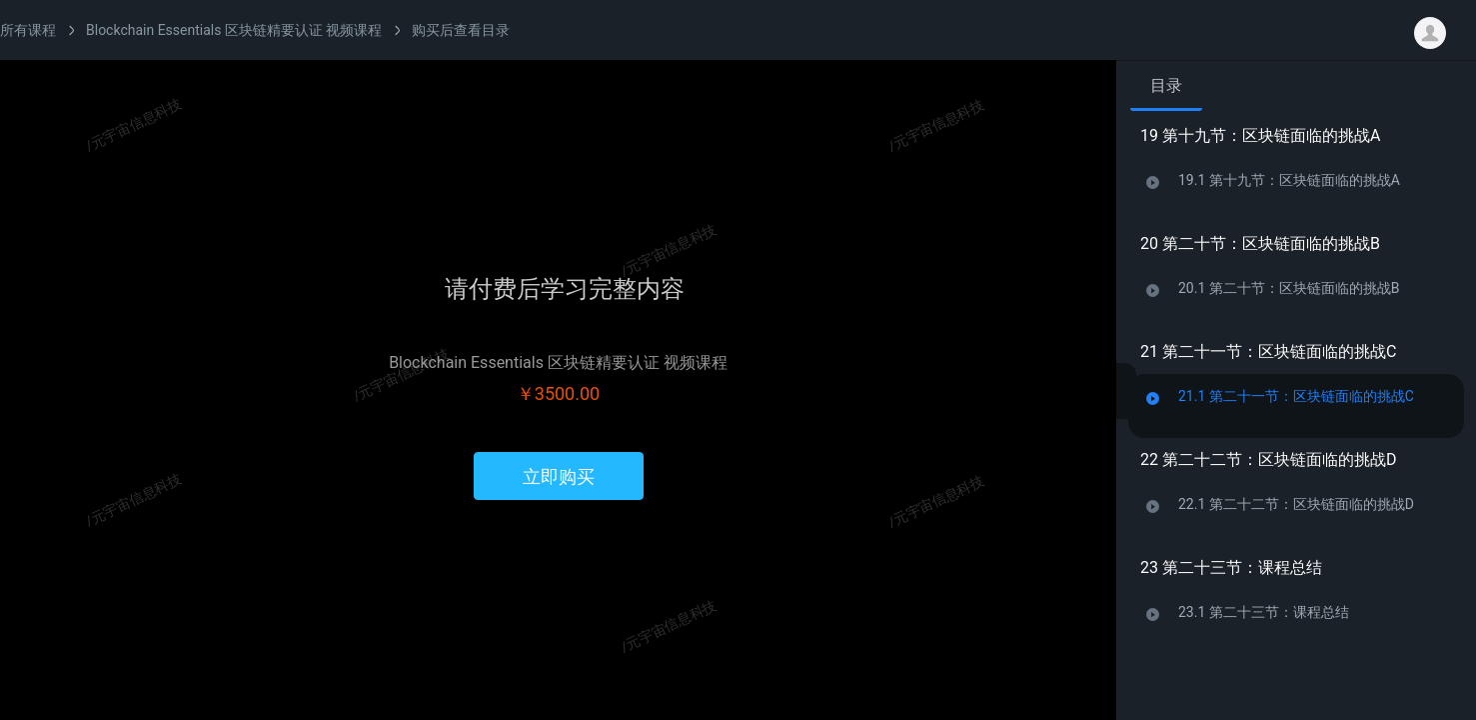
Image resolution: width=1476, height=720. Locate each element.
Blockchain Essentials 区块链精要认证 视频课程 (234, 30)
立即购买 (559, 476)
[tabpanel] (1296, 408)
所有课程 (28, 30)
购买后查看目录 (461, 30)
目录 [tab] (1166, 85)
